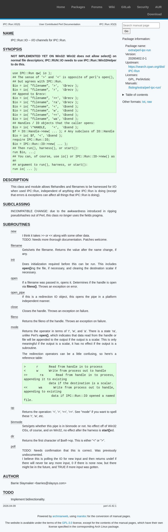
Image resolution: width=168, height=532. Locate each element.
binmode (16, 422)
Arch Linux (23, 6)
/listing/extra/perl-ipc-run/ (144, 87)
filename (16, 245)
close (14, 307)
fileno (14, 317)
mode (14, 327)
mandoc (82, 516)
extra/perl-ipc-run (139, 50)
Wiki (112, 7)
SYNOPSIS (12, 49)
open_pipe (18, 292)
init (13, 259)
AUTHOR (11, 476)
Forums (96, 7)
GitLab (126, 7)
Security (143, 7)
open (14, 278)
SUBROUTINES (16, 224)
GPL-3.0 (67, 522)
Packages (78, 7)
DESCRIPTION (15, 180)
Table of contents (136, 94)
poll (13, 446)
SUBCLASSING (16, 204)
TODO (8, 492)
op (12, 407)
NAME (8, 33)
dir (12, 436)
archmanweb (60, 516)
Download (154, 14)
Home (61, 7)
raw (149, 101)
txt (143, 101)
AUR (158, 7)
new (13, 231)
